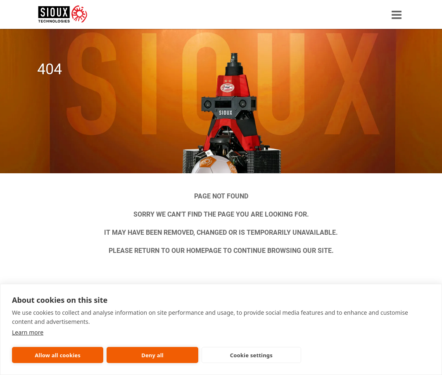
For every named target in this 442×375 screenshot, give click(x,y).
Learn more (27, 332)
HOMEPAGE (203, 251)
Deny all (152, 355)
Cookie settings (251, 355)
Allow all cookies (58, 355)
